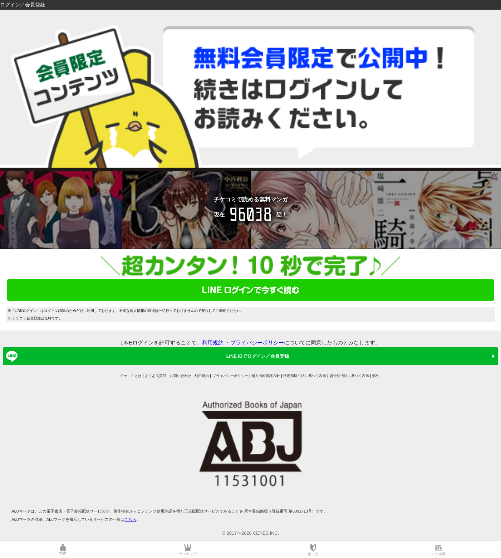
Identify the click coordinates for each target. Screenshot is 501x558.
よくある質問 (155, 376)
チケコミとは (131, 376)
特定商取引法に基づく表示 (304, 376)
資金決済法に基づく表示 (349, 376)
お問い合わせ (180, 376)
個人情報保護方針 (265, 376)
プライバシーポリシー (257, 342)
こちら (130, 519)
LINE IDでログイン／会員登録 (146, 356)
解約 (375, 376)
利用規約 (213, 342)
